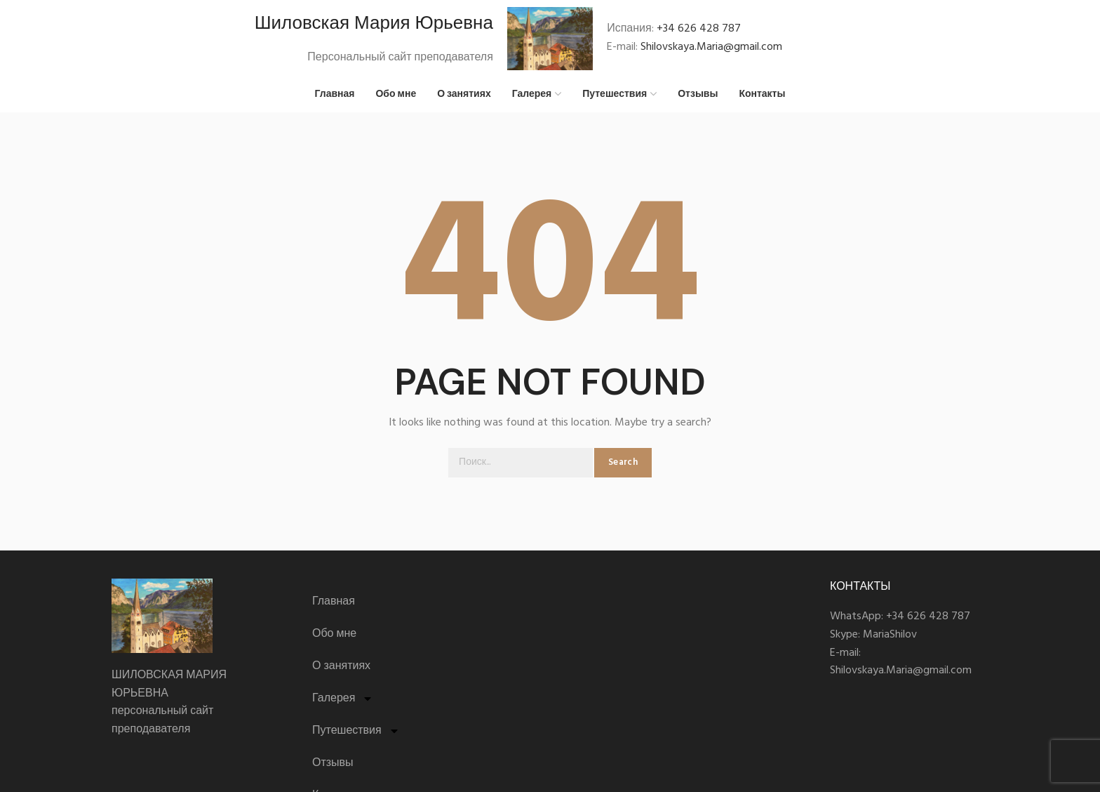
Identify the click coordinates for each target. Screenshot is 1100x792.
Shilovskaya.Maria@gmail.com (711, 47)
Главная (333, 602)
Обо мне (334, 634)
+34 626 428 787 (699, 29)
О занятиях (341, 666)
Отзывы (333, 763)
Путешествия (356, 731)
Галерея (342, 698)
